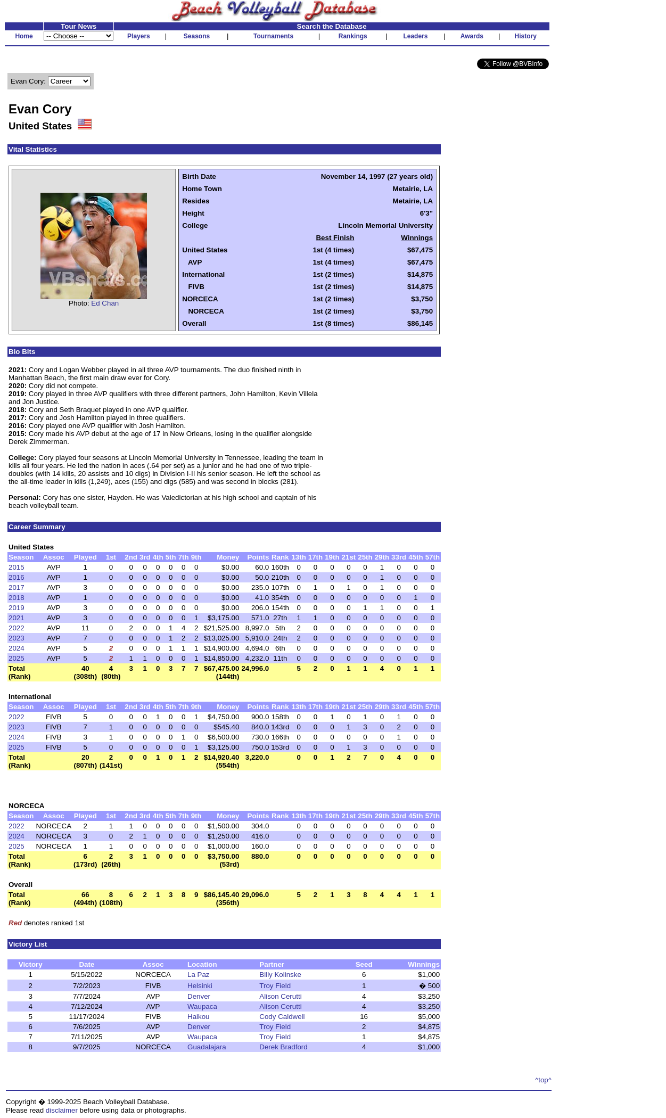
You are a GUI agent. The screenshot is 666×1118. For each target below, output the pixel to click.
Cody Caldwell (282, 1017)
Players (138, 36)
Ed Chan (105, 303)
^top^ (543, 1080)
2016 (16, 577)
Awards (472, 36)
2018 (16, 598)
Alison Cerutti (280, 996)
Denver (198, 996)
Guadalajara (206, 1047)
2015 (16, 567)
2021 (16, 618)
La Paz (198, 975)
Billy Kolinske (280, 975)
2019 (16, 608)
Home (23, 36)
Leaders (415, 36)
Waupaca (202, 1006)
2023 (16, 638)
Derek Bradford (283, 1047)
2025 (16, 658)
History (526, 36)
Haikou (198, 1017)
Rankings (353, 36)
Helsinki (199, 986)
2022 (16, 628)
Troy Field (275, 986)
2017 (16, 587)
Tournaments (273, 36)
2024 (16, 648)
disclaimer (62, 1110)
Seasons (197, 36)
